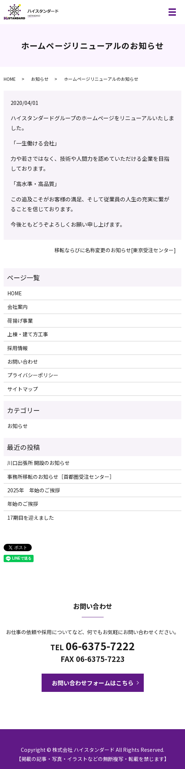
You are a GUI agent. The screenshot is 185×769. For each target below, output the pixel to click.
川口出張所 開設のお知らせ (38, 462)
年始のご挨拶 (22, 503)
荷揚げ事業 (20, 320)
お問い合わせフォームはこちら (93, 682)
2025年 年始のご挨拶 (33, 490)
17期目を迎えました (30, 517)
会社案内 (17, 306)
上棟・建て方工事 (27, 334)
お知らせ (40, 79)
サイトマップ (22, 389)
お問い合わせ (22, 361)
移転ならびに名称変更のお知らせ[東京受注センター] (115, 250)
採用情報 (17, 348)
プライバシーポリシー (32, 375)
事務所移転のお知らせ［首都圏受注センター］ (61, 476)
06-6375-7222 (100, 646)
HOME (10, 79)
